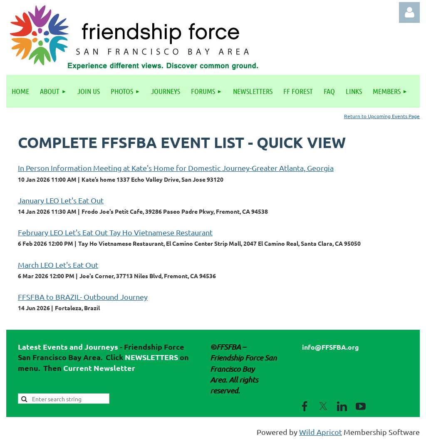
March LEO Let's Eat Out (58, 264)
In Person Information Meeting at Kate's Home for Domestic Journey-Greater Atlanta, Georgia (176, 167)
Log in (409, 12)
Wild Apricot (320, 431)
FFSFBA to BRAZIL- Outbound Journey (83, 296)
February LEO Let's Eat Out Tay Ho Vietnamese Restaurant (115, 232)
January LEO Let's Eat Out (61, 200)
